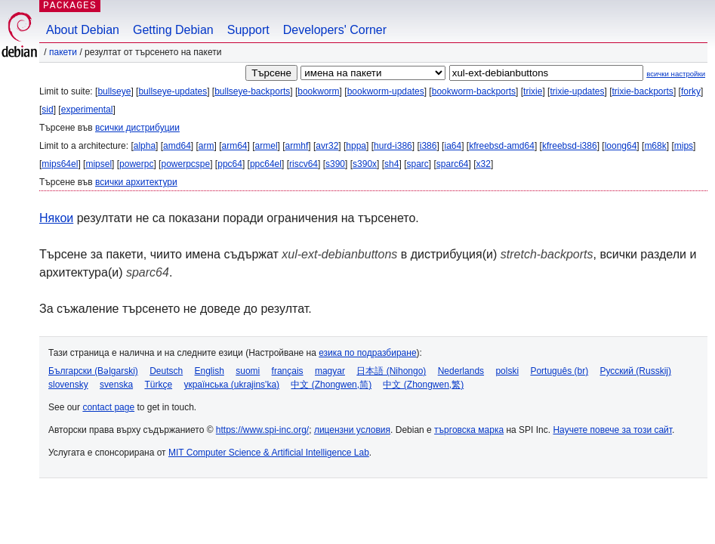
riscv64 (303, 164)
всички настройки (675, 74)
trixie (532, 91)
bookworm (318, 91)
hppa (356, 146)
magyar (330, 371)
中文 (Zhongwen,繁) (423, 384)
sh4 (391, 164)
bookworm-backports (474, 91)
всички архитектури (136, 182)
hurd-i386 (393, 146)
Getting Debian (173, 29)
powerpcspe (185, 164)
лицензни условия (352, 430)
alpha (145, 146)
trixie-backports (642, 91)
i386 (428, 146)
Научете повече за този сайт (612, 430)
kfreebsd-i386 (569, 146)
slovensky (68, 384)
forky (691, 91)
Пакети (63, 52)
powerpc (136, 164)
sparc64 (452, 164)
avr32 (327, 146)
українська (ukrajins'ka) (231, 384)
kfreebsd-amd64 (502, 146)
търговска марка (469, 430)
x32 (483, 164)
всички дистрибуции (137, 127)
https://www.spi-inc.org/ (262, 430)
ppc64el (266, 164)
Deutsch (166, 371)
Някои (56, 218)
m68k (655, 146)
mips (683, 146)
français (288, 371)
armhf (297, 146)
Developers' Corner (335, 29)
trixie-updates (577, 91)
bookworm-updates (385, 91)
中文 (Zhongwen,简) (331, 384)
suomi (248, 371)
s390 (335, 164)
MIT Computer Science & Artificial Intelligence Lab (268, 452)
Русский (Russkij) (635, 371)
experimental (87, 109)
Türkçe (158, 384)
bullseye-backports (252, 91)
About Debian (82, 29)
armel (266, 146)
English (209, 371)
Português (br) (559, 371)
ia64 (452, 146)
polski (507, 371)
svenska (116, 384)
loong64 (621, 146)
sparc (417, 164)
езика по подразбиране (367, 353)
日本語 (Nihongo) (391, 371)
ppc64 (229, 164)
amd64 (177, 146)
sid (47, 109)
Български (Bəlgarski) (93, 371)
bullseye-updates (172, 91)
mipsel (98, 164)
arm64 (235, 146)
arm (206, 146)
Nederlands (461, 371)
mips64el (60, 164)
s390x (365, 164)
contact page (108, 407)
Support (248, 29)
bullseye (114, 91)
